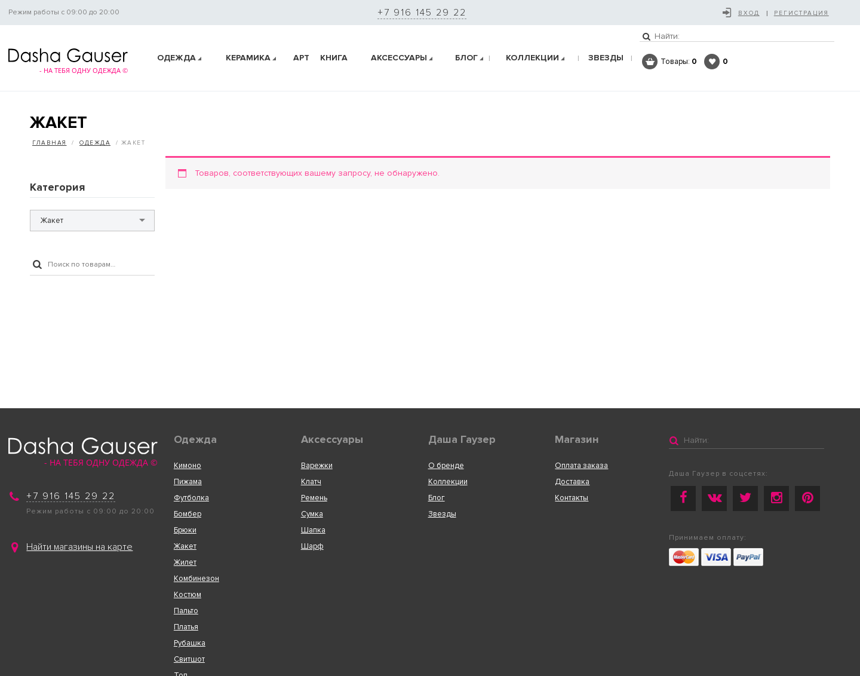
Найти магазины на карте (79, 547)
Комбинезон (196, 578)
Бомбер (187, 514)
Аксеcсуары (399, 58)
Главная (49, 142)
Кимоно (187, 465)
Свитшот (189, 659)
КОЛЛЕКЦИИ (532, 58)
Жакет (185, 546)
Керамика (248, 58)
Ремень (314, 498)
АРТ (301, 58)
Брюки (185, 530)
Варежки (317, 465)
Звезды (442, 514)
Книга (334, 58)
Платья (186, 627)
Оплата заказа (581, 465)
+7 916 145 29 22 (421, 13)
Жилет (185, 562)
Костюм (187, 594)
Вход (749, 13)
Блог (466, 58)
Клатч (311, 482)
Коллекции (448, 482)
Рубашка (189, 643)
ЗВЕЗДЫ (606, 58)
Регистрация (801, 13)
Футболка (191, 498)
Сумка (312, 514)
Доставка (572, 482)
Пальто (186, 611)
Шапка (313, 530)
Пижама (188, 482)
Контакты (571, 498)
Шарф (312, 546)
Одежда (176, 58)
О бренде (446, 465)
